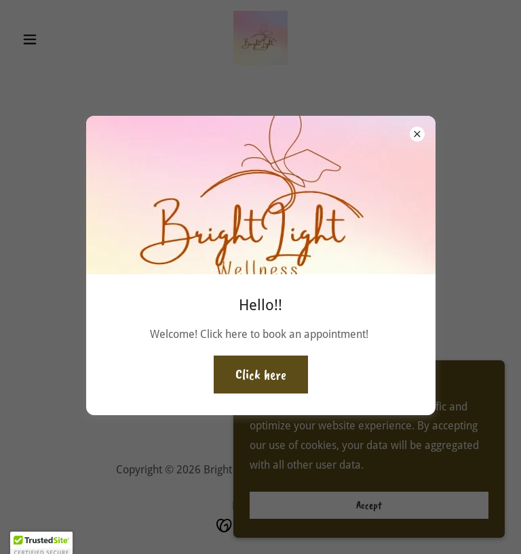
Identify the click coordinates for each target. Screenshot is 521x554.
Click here (260, 374)
